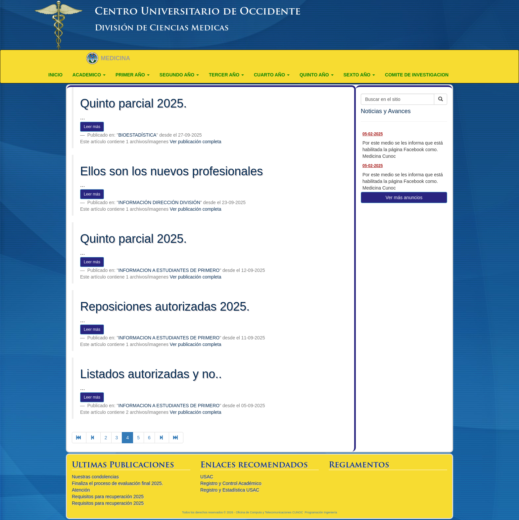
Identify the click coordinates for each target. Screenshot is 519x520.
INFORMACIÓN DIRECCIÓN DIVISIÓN (159, 202)
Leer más (92, 126)
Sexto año (359, 74)
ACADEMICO (89, 74)
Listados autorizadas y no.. (151, 374)
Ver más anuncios (404, 197)
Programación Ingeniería (321, 512)
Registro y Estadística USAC (229, 490)
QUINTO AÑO (317, 74)
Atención (81, 490)
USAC (206, 476)
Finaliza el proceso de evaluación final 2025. (117, 483)
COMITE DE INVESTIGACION (416, 74)
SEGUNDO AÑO (179, 74)
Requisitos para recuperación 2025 (108, 496)
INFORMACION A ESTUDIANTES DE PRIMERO (168, 270)
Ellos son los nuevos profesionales (171, 171)
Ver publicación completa (195, 141)
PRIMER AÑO (133, 74)
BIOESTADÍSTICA (137, 135)
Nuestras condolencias (95, 476)
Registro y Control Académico (230, 483)
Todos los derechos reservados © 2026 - (209, 512)
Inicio (55, 74)
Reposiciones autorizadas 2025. (165, 306)
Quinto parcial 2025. (133, 103)
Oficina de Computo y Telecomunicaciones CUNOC (269, 512)
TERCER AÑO (226, 74)
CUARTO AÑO (272, 74)
